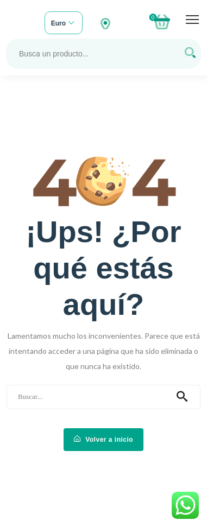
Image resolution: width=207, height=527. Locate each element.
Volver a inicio (103, 439)
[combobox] (63, 23)
